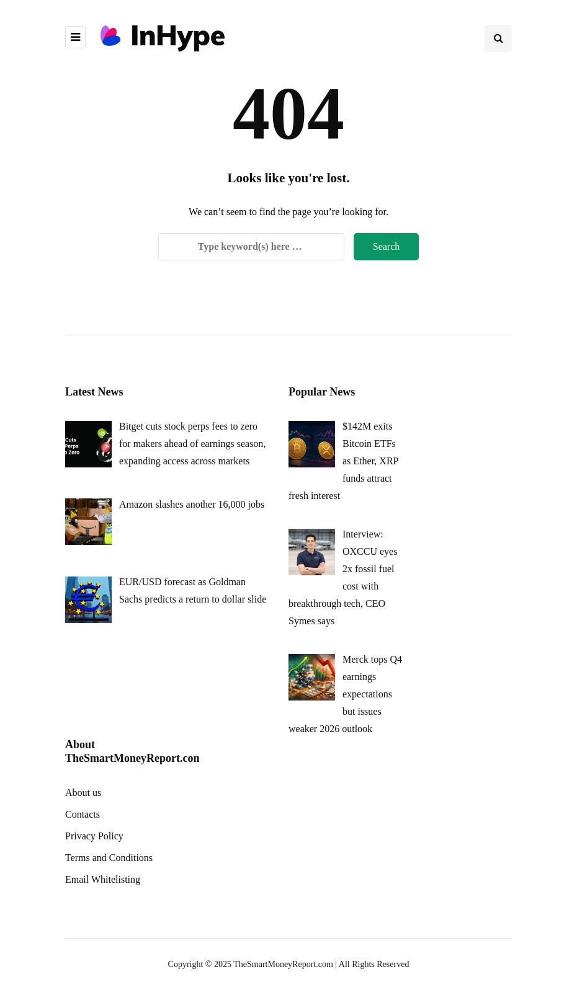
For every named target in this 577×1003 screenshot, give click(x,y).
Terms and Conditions (109, 857)
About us (83, 792)
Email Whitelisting (102, 879)
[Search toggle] (498, 38)
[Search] (251, 246)
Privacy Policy (94, 836)
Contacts (82, 814)
